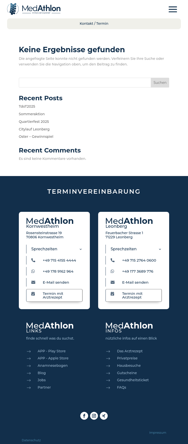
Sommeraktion (32, 114)
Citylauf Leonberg (34, 129)
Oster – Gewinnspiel (36, 136)
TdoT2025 (27, 106)
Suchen (159, 82)
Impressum (157, 432)
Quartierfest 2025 (34, 121)
